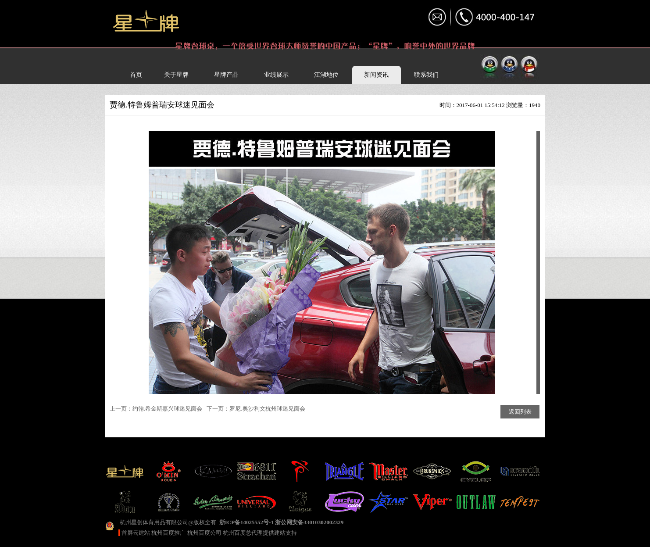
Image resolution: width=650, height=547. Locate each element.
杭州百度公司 (204, 532)
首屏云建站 (135, 532)
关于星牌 (176, 75)
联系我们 (426, 75)
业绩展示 (276, 75)
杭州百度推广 (168, 532)
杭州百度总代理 (243, 532)
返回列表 (520, 411)
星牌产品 (226, 75)
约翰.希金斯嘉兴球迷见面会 (167, 408)
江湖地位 (326, 75)
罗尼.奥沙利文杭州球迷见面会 (267, 408)
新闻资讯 (376, 75)
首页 (136, 75)
